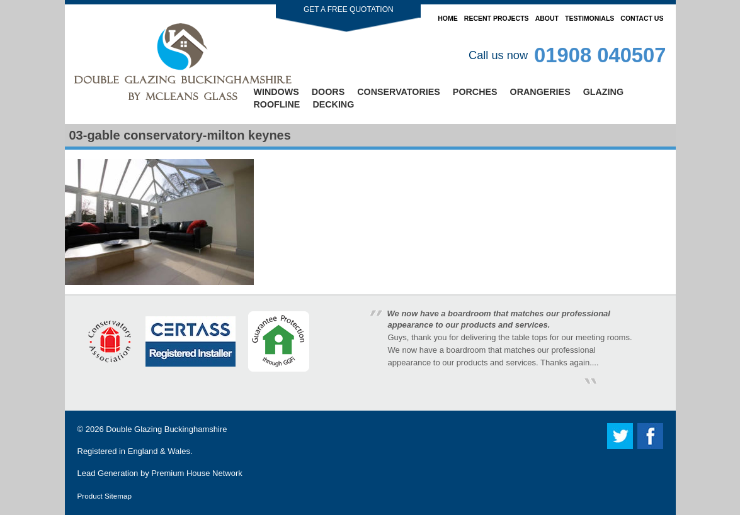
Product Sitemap (104, 496)
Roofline (277, 104)
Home (448, 18)
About (547, 18)
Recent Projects (496, 18)
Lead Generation (108, 473)
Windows (276, 92)
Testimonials (589, 18)
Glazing (603, 92)
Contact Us (641, 18)
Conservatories (398, 92)
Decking (333, 104)
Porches (475, 92)
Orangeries (540, 92)
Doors (328, 92)
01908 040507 (600, 55)
